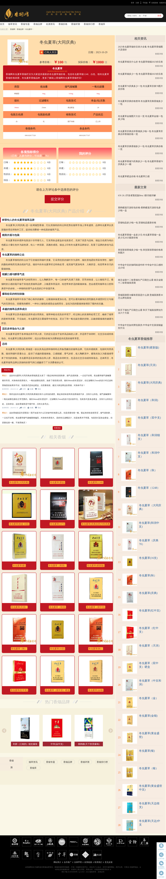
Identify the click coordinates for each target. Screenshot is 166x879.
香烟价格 (63, 24)
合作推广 (68, 862)
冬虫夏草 (28, 29)
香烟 (11, 760)
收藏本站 (162, 3)
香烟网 (12, 29)
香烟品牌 (37, 24)
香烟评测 (75, 24)
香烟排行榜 (89, 24)
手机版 (145, 3)
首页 (2, 24)
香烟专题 (25, 24)
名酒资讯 (50, 24)
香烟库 (101, 24)
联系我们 (98, 862)
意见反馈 (108, 862)
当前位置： (5, 29)
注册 (137, 3)
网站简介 (57, 862)
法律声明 (78, 862)
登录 (132, 3)
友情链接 (88, 862)
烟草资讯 (12, 24)
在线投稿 (154, 3)
